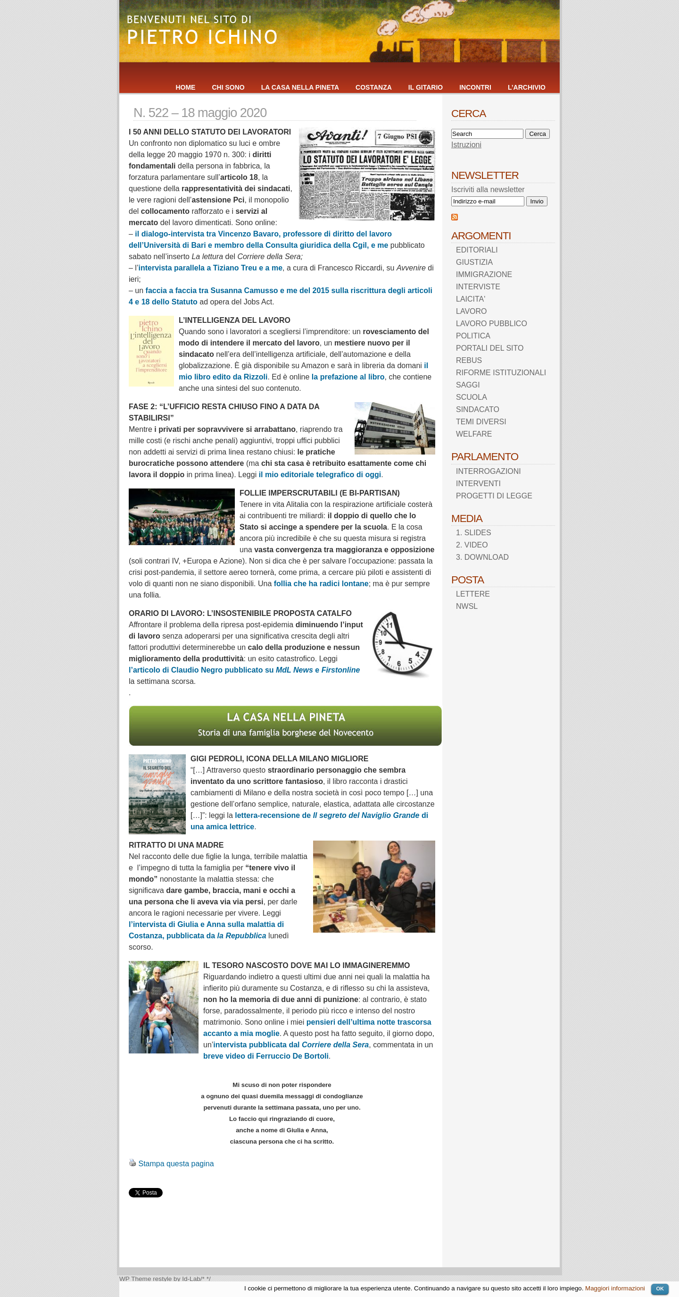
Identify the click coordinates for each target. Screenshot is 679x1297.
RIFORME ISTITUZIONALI (501, 373)
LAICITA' (470, 299)
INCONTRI (475, 87)
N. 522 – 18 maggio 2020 (199, 112)
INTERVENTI (478, 484)
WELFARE (474, 434)
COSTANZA (374, 87)
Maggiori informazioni (615, 1288)
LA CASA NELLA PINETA (300, 87)
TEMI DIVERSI (481, 422)
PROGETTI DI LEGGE (494, 496)
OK (660, 1288)
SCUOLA (471, 397)
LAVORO (471, 311)
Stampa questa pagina (176, 1164)
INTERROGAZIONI (488, 471)
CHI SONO (228, 87)
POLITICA (473, 336)
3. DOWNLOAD (482, 557)
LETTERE (473, 594)
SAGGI (468, 385)
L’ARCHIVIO (527, 87)
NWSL (467, 606)
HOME (185, 87)
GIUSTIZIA (474, 262)
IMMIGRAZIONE (484, 274)
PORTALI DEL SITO (489, 348)
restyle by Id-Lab (176, 1278)
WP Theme (135, 1278)
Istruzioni (466, 145)
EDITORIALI (477, 250)
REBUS (469, 360)
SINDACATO (477, 409)
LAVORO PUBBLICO (491, 324)
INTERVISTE (478, 287)
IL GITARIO (425, 87)
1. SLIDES (473, 533)
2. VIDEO (472, 545)
